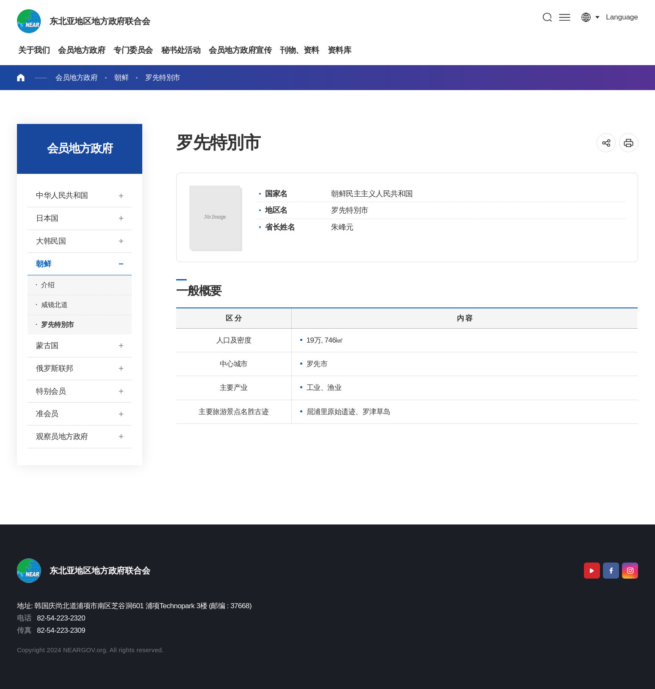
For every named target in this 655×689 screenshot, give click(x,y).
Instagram (630, 571)
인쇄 (628, 142)
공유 (606, 142)
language (622, 17)
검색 (547, 17)
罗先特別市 (162, 78)
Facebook (611, 571)
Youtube (592, 571)
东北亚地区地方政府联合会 (100, 21)
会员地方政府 (76, 78)
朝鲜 (121, 78)
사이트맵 (564, 17)
